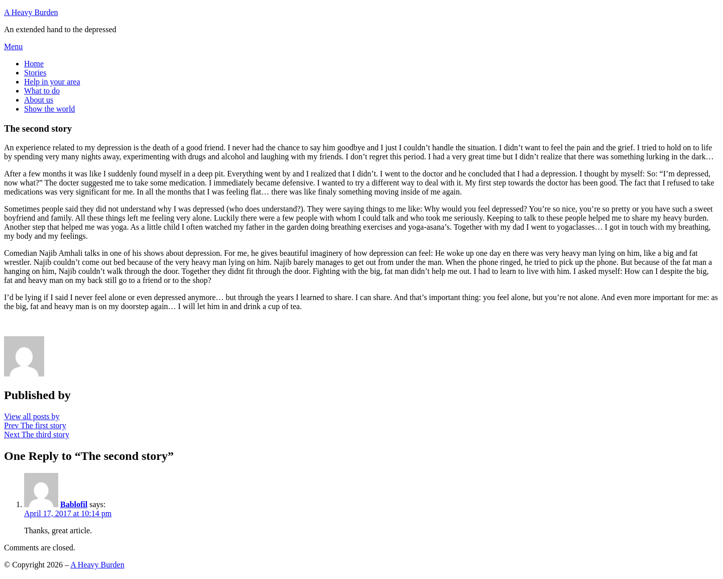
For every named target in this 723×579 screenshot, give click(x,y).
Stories (35, 72)
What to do (42, 90)
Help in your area (52, 81)
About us (38, 99)
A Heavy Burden (31, 12)
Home (34, 63)
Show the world (49, 109)
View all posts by (32, 416)
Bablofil (73, 504)
